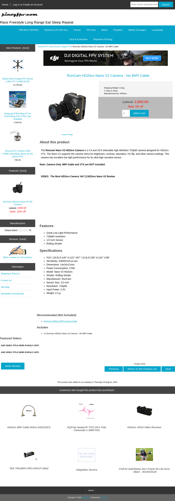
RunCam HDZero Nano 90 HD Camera (17, 192)
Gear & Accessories (79, 39)
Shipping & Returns (10, 273)
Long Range (157, 30)
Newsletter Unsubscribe (12, 293)
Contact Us (6, 280)
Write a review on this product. (17, 252)
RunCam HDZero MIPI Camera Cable (60, 321)
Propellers (118, 30)
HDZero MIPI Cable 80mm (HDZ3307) (28, 427)
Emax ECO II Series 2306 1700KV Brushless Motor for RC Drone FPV (17, 143)
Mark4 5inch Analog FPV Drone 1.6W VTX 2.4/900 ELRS (17, 69)
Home (5, 4)
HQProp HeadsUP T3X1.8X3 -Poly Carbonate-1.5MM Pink (86, 428)
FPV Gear (48, 46)
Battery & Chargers (137, 30)
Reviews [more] (17, 239)
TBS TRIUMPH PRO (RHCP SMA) (28, 468)
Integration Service (86, 469)
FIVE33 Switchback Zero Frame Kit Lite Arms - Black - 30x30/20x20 (144, 470)
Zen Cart (104, 497)
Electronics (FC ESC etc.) (56, 30)
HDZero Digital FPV (63, 46)
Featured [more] (17, 170)
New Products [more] (17, 48)
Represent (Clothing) (102, 39)
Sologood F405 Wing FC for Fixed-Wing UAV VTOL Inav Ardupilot (17, 105)
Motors (104, 30)
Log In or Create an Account (27, 4)
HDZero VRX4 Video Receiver (144, 427)
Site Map (5, 287)
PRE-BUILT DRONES (29, 30)
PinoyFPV (86, 497)
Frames (77, 30)
